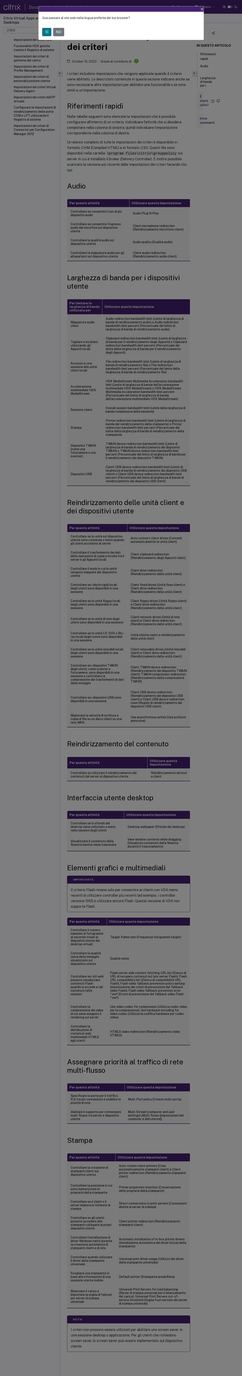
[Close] (202, 9)
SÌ (47, 32)
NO (58, 32)
